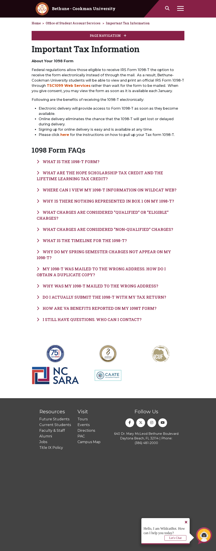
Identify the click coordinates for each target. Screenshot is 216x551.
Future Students (54, 419)
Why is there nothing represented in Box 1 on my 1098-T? (105, 201)
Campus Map (89, 442)
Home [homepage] (36, 23)
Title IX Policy (51, 448)
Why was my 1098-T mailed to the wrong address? (97, 286)
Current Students (55, 425)
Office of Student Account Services (73, 23)
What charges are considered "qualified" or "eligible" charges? (103, 215)
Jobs (43, 442)
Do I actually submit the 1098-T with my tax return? (101, 297)
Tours (82, 419)
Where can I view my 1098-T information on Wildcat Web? (106, 190)
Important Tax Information (128, 23)
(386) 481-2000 (146, 443)
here (64, 135)
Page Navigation (108, 36)
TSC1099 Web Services (68, 86)
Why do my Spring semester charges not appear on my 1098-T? (104, 254)
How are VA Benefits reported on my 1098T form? (97, 308)
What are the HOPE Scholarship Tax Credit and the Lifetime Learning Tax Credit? (100, 175)
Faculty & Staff (52, 430)
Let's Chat (175, 538)
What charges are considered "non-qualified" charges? (105, 229)
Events (83, 425)
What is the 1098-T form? (68, 161)
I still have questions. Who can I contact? (89, 319)
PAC (81, 436)
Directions (86, 430)
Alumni (45, 436)
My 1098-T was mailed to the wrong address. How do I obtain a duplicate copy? (101, 271)
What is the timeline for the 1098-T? (82, 240)
